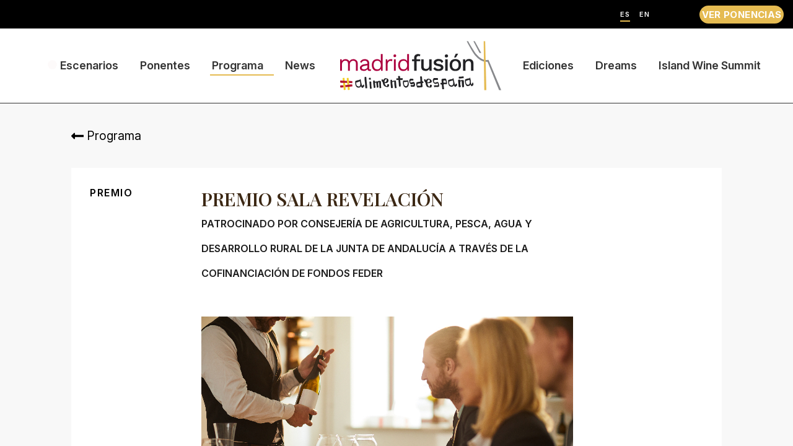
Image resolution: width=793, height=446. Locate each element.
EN (644, 15)
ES (625, 15)
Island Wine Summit (710, 65)
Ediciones (548, 65)
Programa (237, 65)
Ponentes (165, 65)
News (300, 65)
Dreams (616, 65)
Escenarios (89, 65)
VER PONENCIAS (742, 14)
